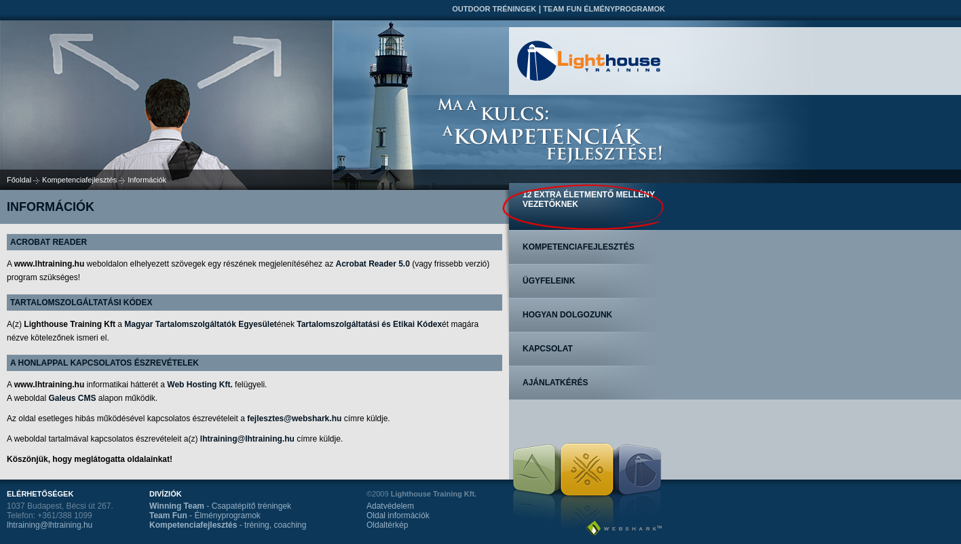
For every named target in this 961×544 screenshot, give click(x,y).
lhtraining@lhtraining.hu (247, 439)
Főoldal (19, 180)
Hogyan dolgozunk (567, 314)
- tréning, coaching (227, 525)
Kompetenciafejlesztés (79, 180)
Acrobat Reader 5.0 (372, 264)
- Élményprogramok (205, 515)
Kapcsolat (548, 348)
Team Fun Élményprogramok (604, 9)
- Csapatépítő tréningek (220, 506)
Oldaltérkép (387, 525)
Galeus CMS (72, 398)
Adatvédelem (390, 506)
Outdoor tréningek (494, 9)
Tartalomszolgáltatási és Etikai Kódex (369, 324)
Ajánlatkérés (555, 382)
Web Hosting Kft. (199, 384)
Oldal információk (398, 515)
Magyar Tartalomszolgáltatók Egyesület (200, 324)
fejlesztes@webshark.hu (294, 418)
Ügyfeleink (549, 281)
